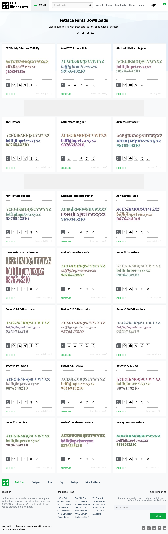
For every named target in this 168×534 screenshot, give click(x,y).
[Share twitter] (84, 33)
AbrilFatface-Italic (127, 195)
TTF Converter (99, 498)
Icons (109, 5)
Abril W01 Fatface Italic (74, 48)
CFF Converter (63, 511)
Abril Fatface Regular (18, 195)
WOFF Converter (64, 504)
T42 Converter (81, 511)
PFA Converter (99, 504)
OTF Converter (63, 501)
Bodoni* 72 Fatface (127, 365)
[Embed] (31, 85)
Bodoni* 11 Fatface (16, 422)
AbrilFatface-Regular (73, 122)
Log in (153, 5)
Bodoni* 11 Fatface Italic (75, 252)
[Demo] (37, 85)
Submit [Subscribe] (158, 516)
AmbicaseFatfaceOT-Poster (77, 195)
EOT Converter (99, 501)
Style (50, 482)
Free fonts (16, 5)
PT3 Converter (81, 507)
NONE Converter (82, 514)
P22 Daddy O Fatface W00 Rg (22, 48)
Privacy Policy (63, 517)
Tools (141, 5)
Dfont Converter (64, 514)
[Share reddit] (79, 33)
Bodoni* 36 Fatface (17, 365)
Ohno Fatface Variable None (22, 252)
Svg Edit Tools (81, 498)
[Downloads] (19, 85)
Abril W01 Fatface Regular (131, 48)
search (90, 5)
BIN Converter (63, 507)
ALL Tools (97, 514)
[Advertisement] (84, 107)
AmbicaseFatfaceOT (128, 122)
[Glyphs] (25, 85)
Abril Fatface (13, 122)
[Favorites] (13, 85)
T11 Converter (98, 511)
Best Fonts (120, 5)
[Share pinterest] (88, 33)
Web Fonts (19, 482)
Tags (61, 482)
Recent (99, 5)
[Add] (8, 85)
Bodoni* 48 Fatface (127, 252)
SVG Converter (81, 501)
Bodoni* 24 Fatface (72, 365)
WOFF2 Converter (82, 504)
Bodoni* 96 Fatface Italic (131, 309)
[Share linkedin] (93, 33)
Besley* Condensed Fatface (77, 422)
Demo (132, 5)
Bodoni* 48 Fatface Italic (20, 309)
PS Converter (98, 507)
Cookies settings (82, 517)
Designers (36, 482)
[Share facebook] (74, 33)
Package (74, 482)
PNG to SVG (62, 498)
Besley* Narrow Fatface (130, 422)
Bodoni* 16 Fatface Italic (75, 309)
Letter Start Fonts (92, 482)
